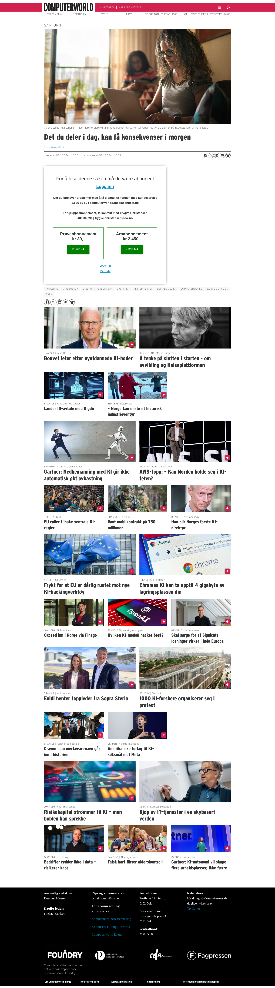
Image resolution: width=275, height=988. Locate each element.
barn (49, 294)
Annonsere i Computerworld (111, 927)
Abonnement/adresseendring (111, 919)
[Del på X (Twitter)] (211, 155)
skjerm (87, 288)
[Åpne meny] (219, 7)
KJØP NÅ (78, 249)
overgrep (123, 288)
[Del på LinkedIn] (216, 155)
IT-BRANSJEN (79, 14)
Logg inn (105, 186)
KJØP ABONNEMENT (130, 7)
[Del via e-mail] (222, 155)
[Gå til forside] (68, 7)
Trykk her (193, 908)
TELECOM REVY (54, 14)
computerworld (191, 288)
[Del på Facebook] (205, 155)
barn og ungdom (218, 288)
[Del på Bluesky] (228, 155)
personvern (104, 288)
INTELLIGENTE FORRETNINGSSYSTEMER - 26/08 (206, 14)
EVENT (104, 14)
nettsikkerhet (143, 288)
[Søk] (228, 7)
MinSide (105, 271)
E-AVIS (129, 14)
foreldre (52, 288)
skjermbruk (70, 288)
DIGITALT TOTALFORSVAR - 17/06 (161, 14)
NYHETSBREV (107, 7)
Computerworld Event (107, 934)
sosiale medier (166, 288)
